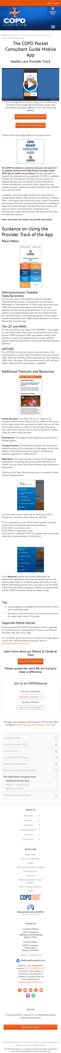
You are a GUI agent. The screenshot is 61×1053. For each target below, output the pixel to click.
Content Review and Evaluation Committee (36, 724)
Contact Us (30, 875)
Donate (52, 11)
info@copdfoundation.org (30, 982)
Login (55, 3)
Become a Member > (30, 696)
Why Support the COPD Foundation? (30, 867)
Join (49, 3)
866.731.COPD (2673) (35, 968)
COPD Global (28, 825)
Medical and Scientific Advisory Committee (30, 881)
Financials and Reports (28, 830)
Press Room (28, 820)
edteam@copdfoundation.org (15, 643)
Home (5, 35)
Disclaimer (26, 1042)
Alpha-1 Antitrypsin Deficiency (30, 887)
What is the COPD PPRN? (30, 859)
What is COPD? (30, 854)
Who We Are (28, 816)
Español (30, 891)
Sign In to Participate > (30, 707)
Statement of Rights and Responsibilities (30, 1045)
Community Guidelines (49, 1042)
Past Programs (28, 839)
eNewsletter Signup (30, 1027)
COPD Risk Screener (30, 871)
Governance (28, 834)
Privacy (35, 1042)
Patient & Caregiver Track (30, 661)
